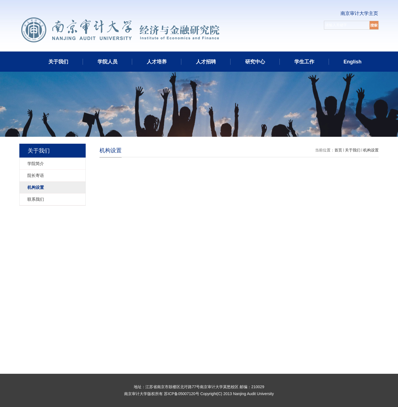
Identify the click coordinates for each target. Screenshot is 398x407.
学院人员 (107, 62)
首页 (338, 150)
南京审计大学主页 (359, 13)
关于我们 (58, 62)
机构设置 (371, 150)
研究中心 (255, 62)
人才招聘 (206, 62)
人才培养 (157, 62)
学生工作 (304, 62)
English (353, 62)
